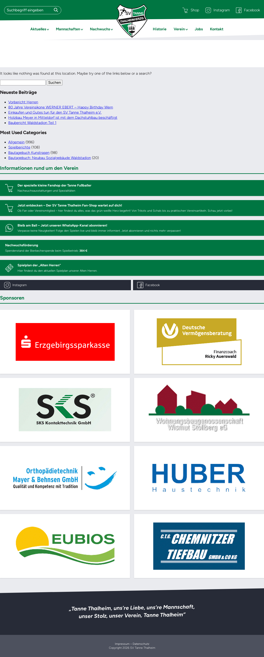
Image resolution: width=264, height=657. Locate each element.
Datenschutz (141, 644)
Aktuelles (38, 29)
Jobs (199, 29)
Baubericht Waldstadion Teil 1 (32, 122)
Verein (179, 29)
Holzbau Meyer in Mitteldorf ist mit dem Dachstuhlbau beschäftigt (62, 117)
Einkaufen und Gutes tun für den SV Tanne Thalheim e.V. (54, 112)
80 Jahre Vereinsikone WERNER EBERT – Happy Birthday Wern (60, 107)
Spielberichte (19, 147)
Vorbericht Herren (23, 102)
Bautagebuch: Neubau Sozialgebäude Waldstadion (49, 158)
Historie (159, 29)
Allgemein (16, 142)
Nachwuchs (100, 29)
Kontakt (216, 29)
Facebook (248, 10)
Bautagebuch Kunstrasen (29, 152)
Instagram (217, 10)
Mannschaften (68, 29)
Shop (191, 10)
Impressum (122, 644)
